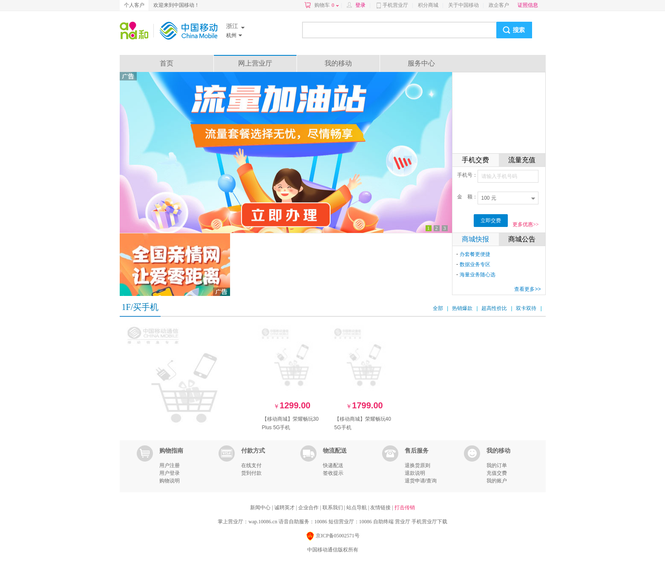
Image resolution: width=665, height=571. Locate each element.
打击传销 (404, 508)
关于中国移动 (463, 5)
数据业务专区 (475, 264)
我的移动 (338, 63)
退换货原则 (417, 465)
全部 (438, 308)
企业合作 (309, 508)
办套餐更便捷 (475, 254)
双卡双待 (526, 308)
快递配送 (333, 465)
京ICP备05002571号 (332, 536)
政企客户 (499, 5)
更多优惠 (525, 224)
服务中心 (421, 63)
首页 (166, 63)
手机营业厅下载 (429, 522)
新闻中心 (261, 508)
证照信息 (528, 5)
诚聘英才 (285, 508)
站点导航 (357, 508)
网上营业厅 (255, 63)
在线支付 (251, 465)
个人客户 (134, 5)
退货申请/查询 (421, 481)
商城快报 (475, 239)
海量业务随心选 (477, 275)
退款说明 (415, 473)
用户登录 (169, 473)
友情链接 (381, 508)
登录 (360, 5)
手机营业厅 (395, 5)
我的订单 (497, 465)
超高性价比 (494, 308)
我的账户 (497, 481)
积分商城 (428, 5)
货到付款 (251, 473)
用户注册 (169, 465)
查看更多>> (527, 289)
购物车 (326, 5)
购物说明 (169, 481)
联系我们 (333, 508)
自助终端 (383, 522)
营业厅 (402, 522)
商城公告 (521, 239)
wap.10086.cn (262, 522)
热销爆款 (462, 308)
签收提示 (333, 473)
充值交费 (497, 473)
